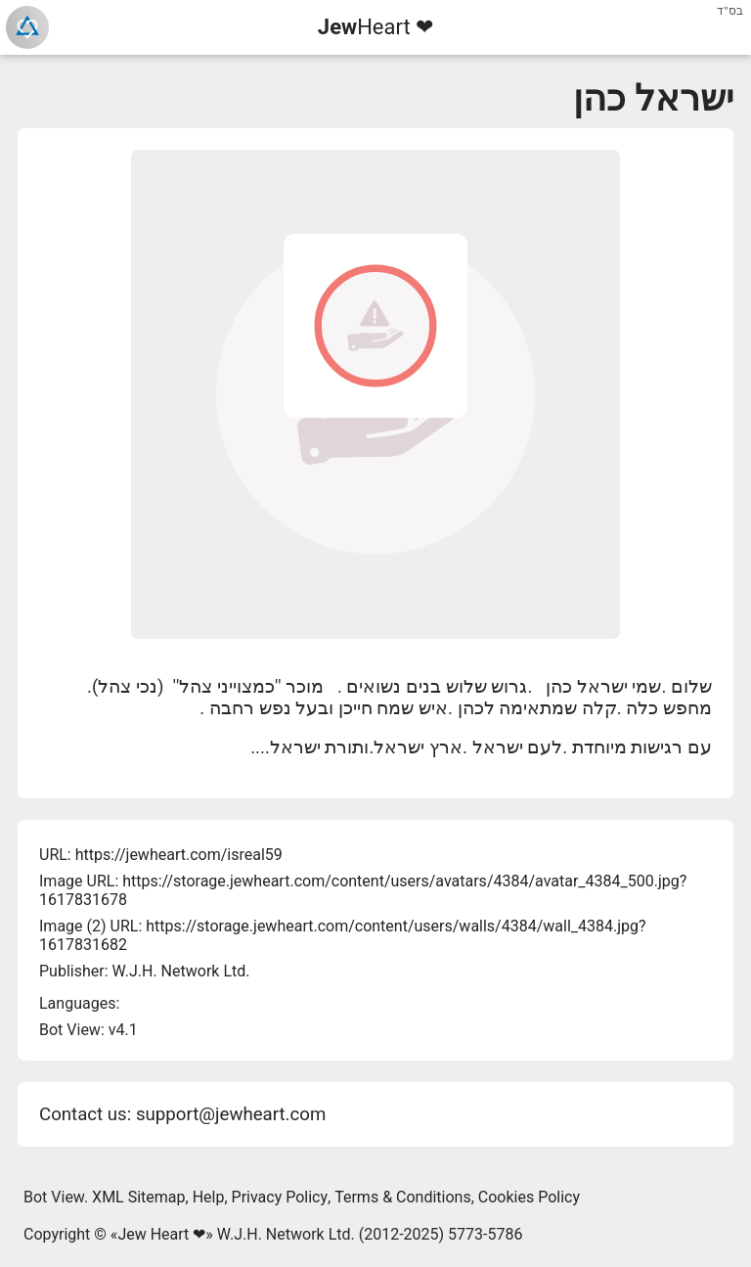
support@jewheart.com (231, 1114)
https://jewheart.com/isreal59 (179, 854)
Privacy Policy (280, 1197)
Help (209, 1197)
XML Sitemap (138, 1197)
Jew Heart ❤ (161, 1234)
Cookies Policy (529, 1197)
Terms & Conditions (402, 1197)
